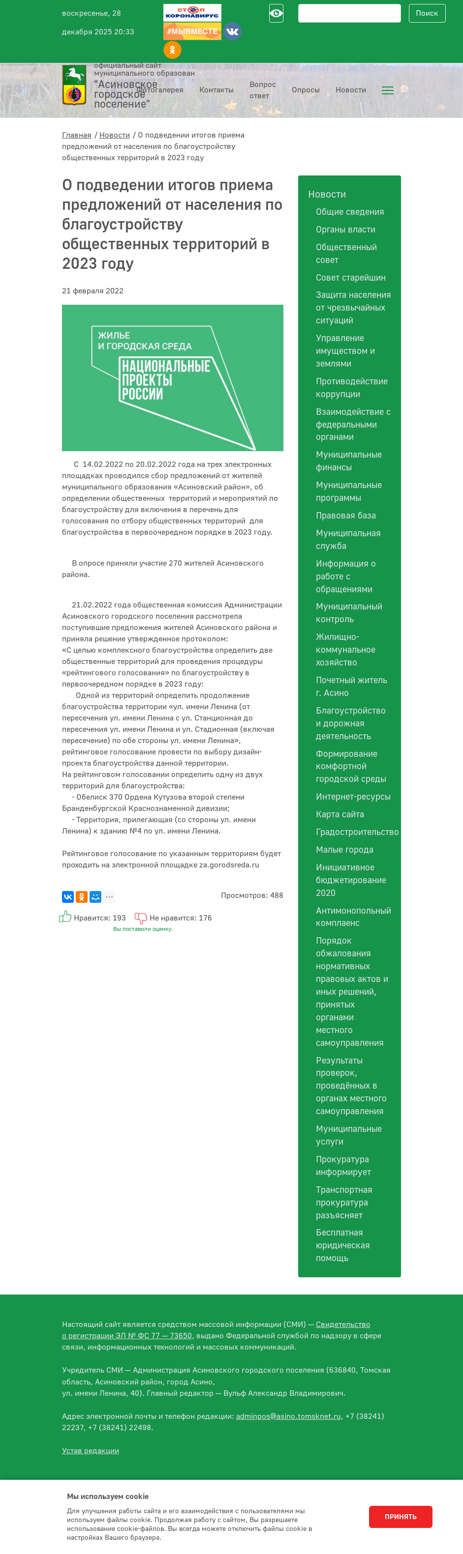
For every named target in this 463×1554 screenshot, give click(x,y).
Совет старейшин (351, 278)
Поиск (427, 13)
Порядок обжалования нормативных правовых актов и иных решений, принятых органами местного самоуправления (352, 991)
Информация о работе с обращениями (346, 576)
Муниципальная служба (348, 540)
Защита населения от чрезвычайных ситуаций (353, 307)
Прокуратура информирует (343, 1166)
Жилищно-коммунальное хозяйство (345, 650)
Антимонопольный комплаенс (353, 917)
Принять (401, 1517)
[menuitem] (387, 90)
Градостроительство (354, 832)
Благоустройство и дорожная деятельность (351, 723)
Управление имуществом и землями (345, 351)
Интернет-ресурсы (353, 797)
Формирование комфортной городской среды (351, 766)
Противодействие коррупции (352, 388)
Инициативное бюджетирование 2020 (351, 880)
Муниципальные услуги (349, 1135)
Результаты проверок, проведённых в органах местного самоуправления (351, 1086)
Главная (77, 135)
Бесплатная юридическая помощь (343, 1245)
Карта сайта (340, 814)
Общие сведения (350, 212)
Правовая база (346, 515)
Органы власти (345, 229)
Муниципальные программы (349, 492)
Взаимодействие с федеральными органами (353, 424)
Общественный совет (346, 254)
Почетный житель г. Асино (351, 687)
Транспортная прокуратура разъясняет (344, 1202)
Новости (114, 135)
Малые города (344, 850)
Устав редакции (90, 1451)
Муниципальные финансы (349, 461)
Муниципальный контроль (349, 613)
